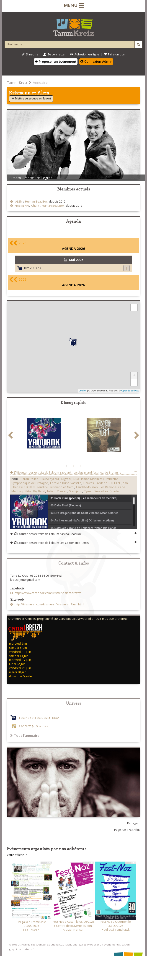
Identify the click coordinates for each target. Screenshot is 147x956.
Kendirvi (42, 487)
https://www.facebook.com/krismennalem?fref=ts (47, 593)
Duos (55, 718)
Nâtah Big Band (35, 491)
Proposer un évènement (56, 61)
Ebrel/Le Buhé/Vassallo (65, 483)
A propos (15, 944)
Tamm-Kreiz (17, 82)
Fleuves (88, 483)
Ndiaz (51, 491)
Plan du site (28, 944)
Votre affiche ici (17, 855)
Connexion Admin (96, 61)
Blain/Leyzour (50, 479)
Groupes (41, 726)
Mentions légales (75, 944)
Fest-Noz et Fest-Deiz (33, 718)
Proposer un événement (102, 944)
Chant (35, 206)
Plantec (62, 491)
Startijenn (75, 491)
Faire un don (114, 54)
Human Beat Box (36, 201)
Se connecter (54, 54)
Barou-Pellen (30, 479)
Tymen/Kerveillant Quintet (102, 491)
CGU (61, 944)
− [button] (134, 382)
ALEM (18, 201)
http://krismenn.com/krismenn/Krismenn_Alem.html (49, 604)
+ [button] (134, 375)
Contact (41, 944)
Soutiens (52, 944)
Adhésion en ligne (84, 54)
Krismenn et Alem (62, 487)
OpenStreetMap (130, 390)
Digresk (66, 479)
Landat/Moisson (87, 487)
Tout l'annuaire (24, 735)
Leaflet (82, 390)
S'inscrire (30, 54)
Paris (38, 267)
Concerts (25, 726)
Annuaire (40, 82)
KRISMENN (21, 206)
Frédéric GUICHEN (108, 483)
